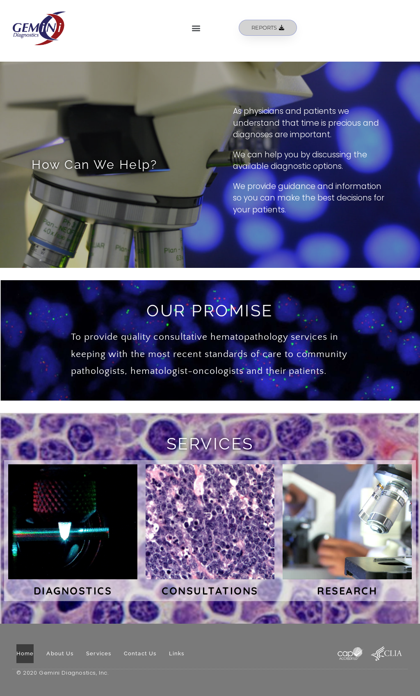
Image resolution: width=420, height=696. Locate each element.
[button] (196, 28)
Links (177, 653)
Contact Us (140, 653)
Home (25, 653)
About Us (59, 653)
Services (98, 653)
